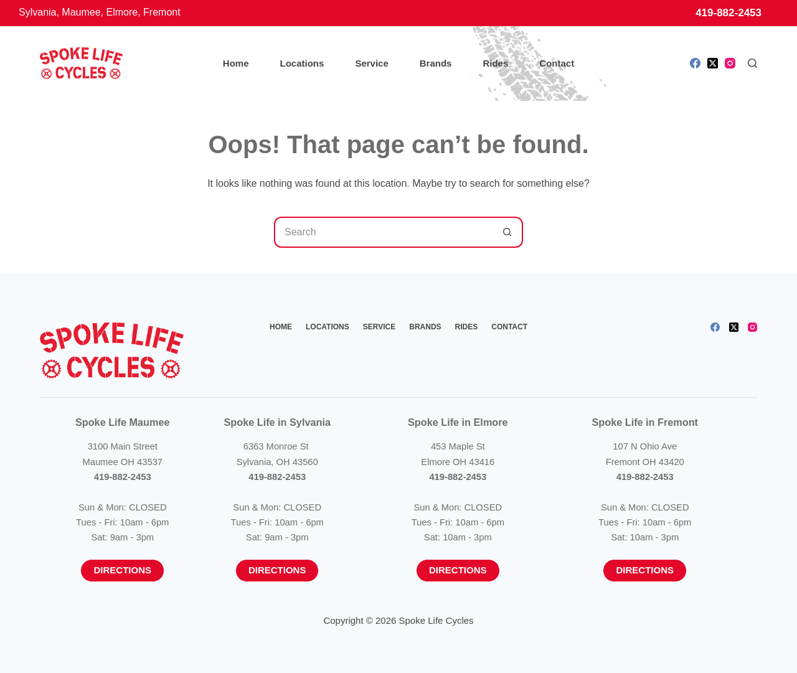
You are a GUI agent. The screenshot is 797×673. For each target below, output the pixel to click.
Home (236, 63)
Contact (556, 63)
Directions (122, 570)
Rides (495, 63)
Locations (302, 63)
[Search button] (507, 232)
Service (371, 63)
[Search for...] (383, 232)
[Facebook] (695, 63)
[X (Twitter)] (712, 63)
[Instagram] (730, 63)
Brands (436, 63)
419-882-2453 (729, 13)
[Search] (752, 63)
